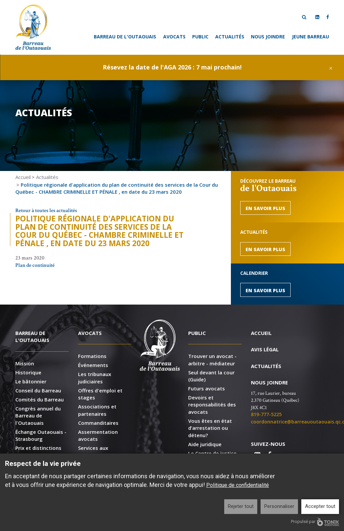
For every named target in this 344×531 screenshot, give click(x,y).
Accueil (23, 177)
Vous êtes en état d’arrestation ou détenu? (210, 427)
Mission (24, 363)
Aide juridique (205, 444)
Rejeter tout (241, 506)
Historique (28, 372)
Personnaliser (279, 506)
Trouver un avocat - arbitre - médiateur (212, 359)
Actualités (229, 36)
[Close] (330, 67)
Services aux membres (93, 451)
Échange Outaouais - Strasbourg (40, 435)
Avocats (174, 36)
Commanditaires (98, 422)
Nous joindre (268, 36)
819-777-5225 (266, 414)
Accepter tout (320, 506)
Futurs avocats (206, 388)
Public (200, 36)
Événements (93, 365)
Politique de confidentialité (237, 485)
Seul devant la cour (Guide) (211, 376)
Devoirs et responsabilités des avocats (212, 404)
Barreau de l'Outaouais (125, 36)
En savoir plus (265, 208)
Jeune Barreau (310, 36)
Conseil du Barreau (38, 390)
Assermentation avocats (98, 435)
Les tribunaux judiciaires (94, 377)
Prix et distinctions (38, 448)
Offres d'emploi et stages (100, 394)
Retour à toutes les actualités (46, 210)
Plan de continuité (35, 265)
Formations (92, 356)
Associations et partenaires (97, 410)
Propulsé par (315, 522)
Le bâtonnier (30, 381)
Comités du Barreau (39, 399)
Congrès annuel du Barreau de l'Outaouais (38, 415)
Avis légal (265, 349)
